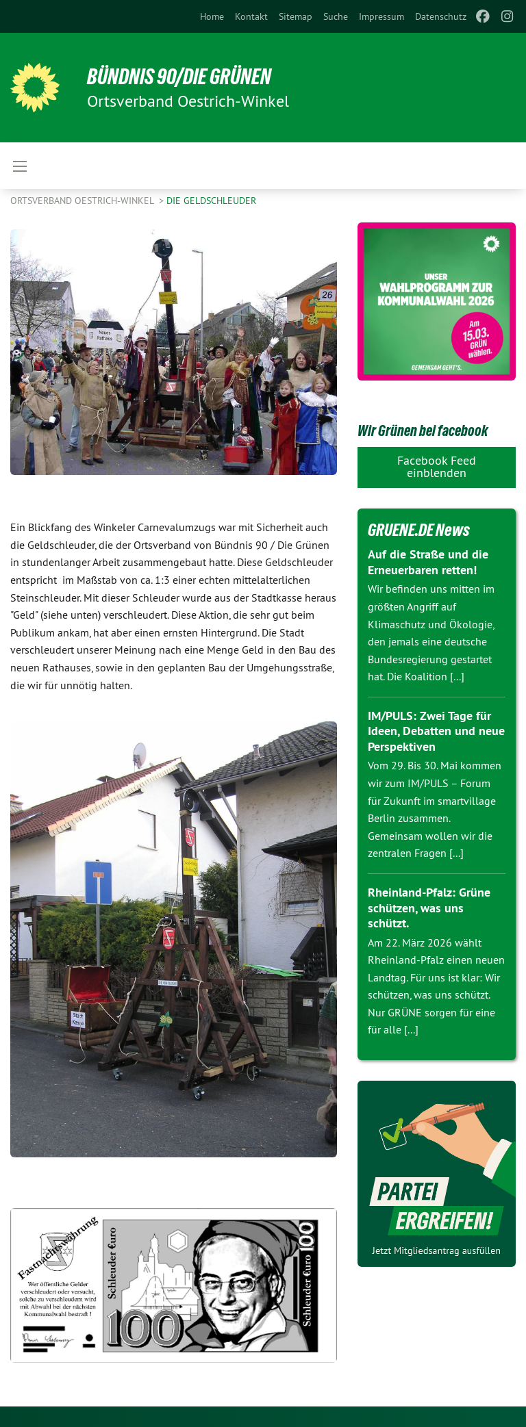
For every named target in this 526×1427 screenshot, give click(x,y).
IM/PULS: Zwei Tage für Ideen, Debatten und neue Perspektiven (436, 731)
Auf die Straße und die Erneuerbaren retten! (428, 562)
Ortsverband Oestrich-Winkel (83, 200)
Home (212, 16)
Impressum (381, 16)
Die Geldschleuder (211, 200)
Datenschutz (440, 16)
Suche (335, 16)
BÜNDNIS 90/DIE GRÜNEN (179, 76)
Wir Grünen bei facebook (423, 430)
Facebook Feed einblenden (436, 466)
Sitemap (295, 16)
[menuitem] (212, 16)
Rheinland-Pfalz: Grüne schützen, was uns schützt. (429, 907)
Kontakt (251, 16)
